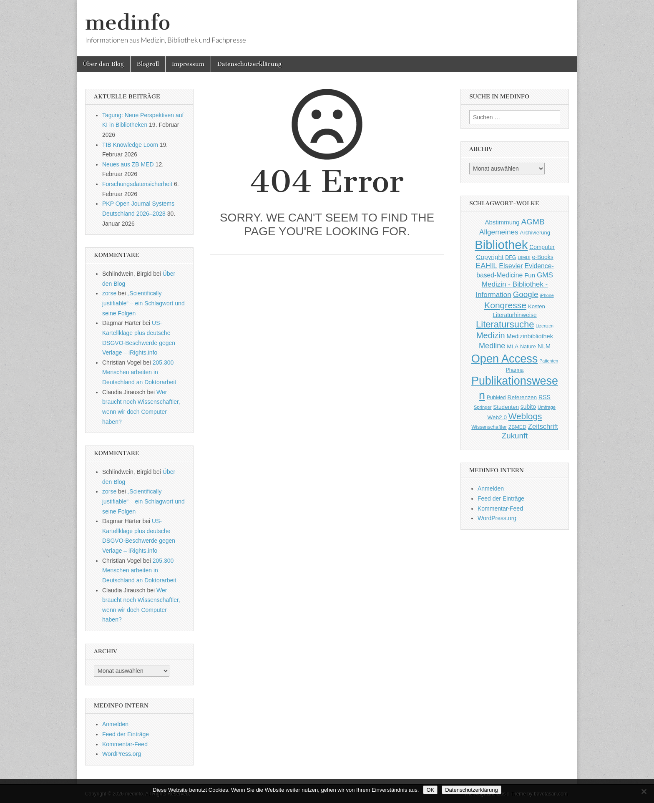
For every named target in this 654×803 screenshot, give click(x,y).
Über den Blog (103, 64)
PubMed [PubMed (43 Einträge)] (496, 397)
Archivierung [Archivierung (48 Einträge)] (535, 232)
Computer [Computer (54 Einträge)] (542, 247)
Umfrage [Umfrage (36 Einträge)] (547, 407)
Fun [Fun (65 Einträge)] (529, 275)
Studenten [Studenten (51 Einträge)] (506, 407)
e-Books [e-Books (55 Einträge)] (542, 257)
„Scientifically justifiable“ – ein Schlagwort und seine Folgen (143, 303)
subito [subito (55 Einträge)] (528, 406)
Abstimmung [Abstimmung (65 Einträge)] (502, 222)
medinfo (127, 22)
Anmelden (115, 724)
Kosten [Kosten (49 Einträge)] (536, 306)
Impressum (188, 64)
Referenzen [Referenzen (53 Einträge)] (522, 397)
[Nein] (643, 791)
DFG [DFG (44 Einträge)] (510, 257)
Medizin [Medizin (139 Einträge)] (490, 335)
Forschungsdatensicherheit (137, 184)
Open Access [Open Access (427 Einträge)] (504, 358)
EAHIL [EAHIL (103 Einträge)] (486, 266)
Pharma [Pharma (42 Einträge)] (515, 370)
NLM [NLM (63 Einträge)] (544, 346)
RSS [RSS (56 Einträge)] (544, 397)
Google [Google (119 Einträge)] (525, 294)
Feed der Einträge (125, 734)
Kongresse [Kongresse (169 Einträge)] (505, 305)
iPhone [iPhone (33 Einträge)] (546, 295)
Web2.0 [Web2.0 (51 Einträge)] (497, 417)
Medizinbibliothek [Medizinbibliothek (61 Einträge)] (530, 336)
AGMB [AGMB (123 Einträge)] (533, 221)
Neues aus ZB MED (128, 164)
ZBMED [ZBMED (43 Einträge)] (517, 427)
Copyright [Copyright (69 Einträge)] (489, 256)
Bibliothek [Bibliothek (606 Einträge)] (501, 245)
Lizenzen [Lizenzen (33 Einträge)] (544, 325)
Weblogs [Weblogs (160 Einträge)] (525, 416)
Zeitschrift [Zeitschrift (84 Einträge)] (543, 426)
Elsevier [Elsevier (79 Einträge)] (511, 265)
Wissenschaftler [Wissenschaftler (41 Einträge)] (489, 427)
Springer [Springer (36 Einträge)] (483, 407)
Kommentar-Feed (125, 744)
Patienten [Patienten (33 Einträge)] (548, 360)
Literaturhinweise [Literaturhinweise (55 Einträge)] (514, 315)
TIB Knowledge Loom (130, 144)
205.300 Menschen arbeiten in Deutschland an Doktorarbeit (139, 372)
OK (430, 790)
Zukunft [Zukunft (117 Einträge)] (515, 435)
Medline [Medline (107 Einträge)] (492, 346)
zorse (109, 293)
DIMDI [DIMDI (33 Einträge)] (524, 257)
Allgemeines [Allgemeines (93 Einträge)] (498, 232)
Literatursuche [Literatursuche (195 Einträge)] (505, 324)
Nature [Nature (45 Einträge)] (528, 347)
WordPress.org (121, 753)
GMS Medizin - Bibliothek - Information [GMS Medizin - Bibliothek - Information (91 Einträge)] (514, 284)
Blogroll (148, 64)
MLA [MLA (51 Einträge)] (512, 346)
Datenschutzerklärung (249, 64)
